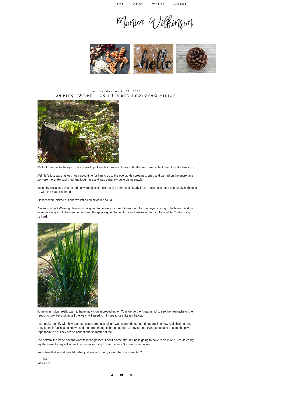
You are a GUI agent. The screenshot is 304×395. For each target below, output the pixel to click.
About (138, 3)
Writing (158, 3)
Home (119, 3)
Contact (180, 3)
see (48, 363)
